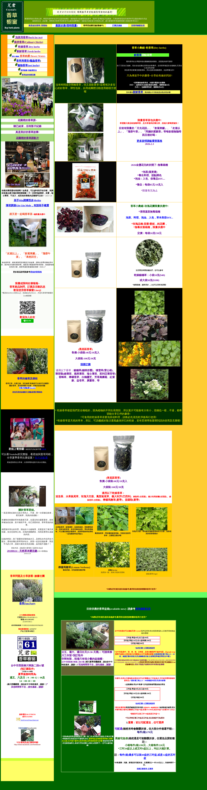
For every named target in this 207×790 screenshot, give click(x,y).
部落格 (43, 449)
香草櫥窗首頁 (143, 608)
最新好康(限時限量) (66, 25)
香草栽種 (23, 70)
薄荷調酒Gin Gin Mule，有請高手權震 (27, 205)
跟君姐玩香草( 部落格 (38, 25)
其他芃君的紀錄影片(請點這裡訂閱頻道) (27, 392)
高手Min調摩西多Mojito (27, 200)
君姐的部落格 (36, 272)
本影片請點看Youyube (27, 388)
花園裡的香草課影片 (27, 138)
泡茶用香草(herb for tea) (29, 37)
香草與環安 (22, 60)
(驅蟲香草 (35, 60)
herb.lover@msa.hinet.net (27, 720)
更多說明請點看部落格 (149, 141)
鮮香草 (138, 55)
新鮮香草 (138, 92)
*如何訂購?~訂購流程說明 (145, 648)
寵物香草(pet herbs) (29, 65)
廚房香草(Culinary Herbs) (28, 42)
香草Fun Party (27, 603)
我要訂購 (85, 364)
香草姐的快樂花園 (28, 75)
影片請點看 (41, 457)
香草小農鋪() (28, 56)
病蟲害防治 (32, 70)
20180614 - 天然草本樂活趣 (22, 551)
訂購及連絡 (117, 25)
